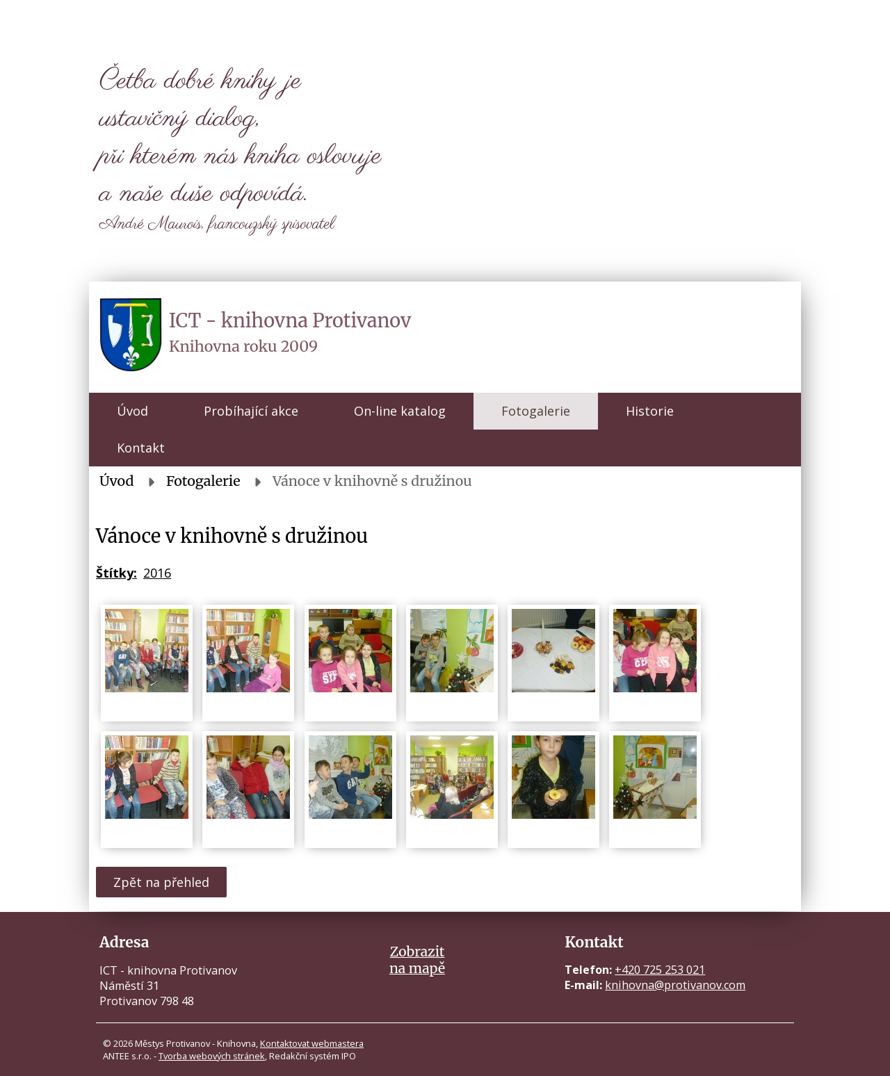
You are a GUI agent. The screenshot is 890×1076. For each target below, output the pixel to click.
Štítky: (116, 572)
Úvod (132, 410)
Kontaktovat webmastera (312, 1043)
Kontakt (141, 447)
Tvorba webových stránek (212, 1056)
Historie (650, 410)
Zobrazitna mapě (417, 960)
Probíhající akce (251, 410)
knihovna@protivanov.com (675, 985)
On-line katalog (400, 410)
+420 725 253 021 (660, 969)
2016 (157, 572)
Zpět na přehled (161, 882)
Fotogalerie (535, 410)
